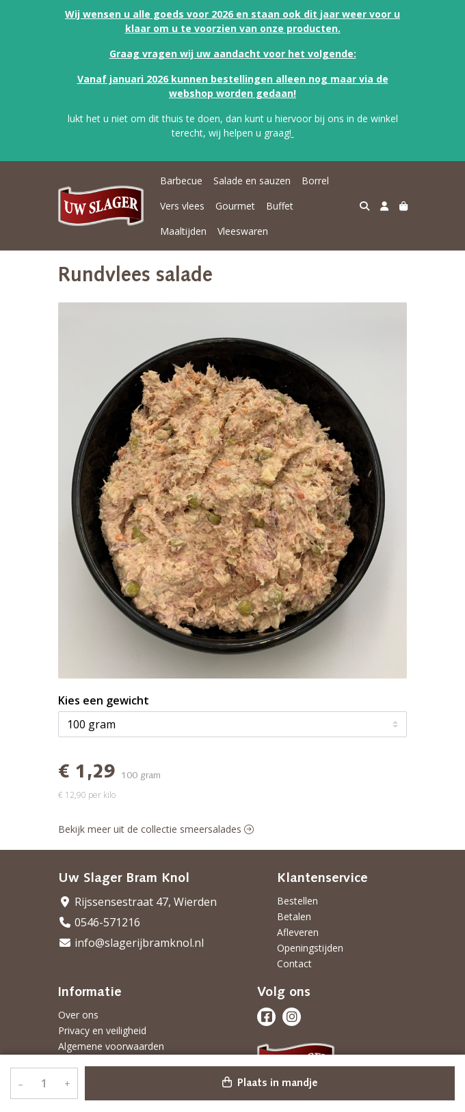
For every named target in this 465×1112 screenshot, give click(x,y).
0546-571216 (99, 922)
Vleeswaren (242, 231)
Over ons (78, 1014)
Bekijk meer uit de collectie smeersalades (156, 829)
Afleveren (298, 932)
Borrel (315, 180)
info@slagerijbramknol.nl (131, 942)
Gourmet (235, 205)
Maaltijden (183, 231)
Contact (294, 963)
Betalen (294, 916)
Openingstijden (310, 947)
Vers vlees (182, 205)
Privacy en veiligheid (102, 1030)
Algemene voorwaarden (111, 1046)
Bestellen (297, 900)
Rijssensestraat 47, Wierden (137, 901)
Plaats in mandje (270, 1083)
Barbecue (181, 180)
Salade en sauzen (252, 180)
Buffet (279, 205)
